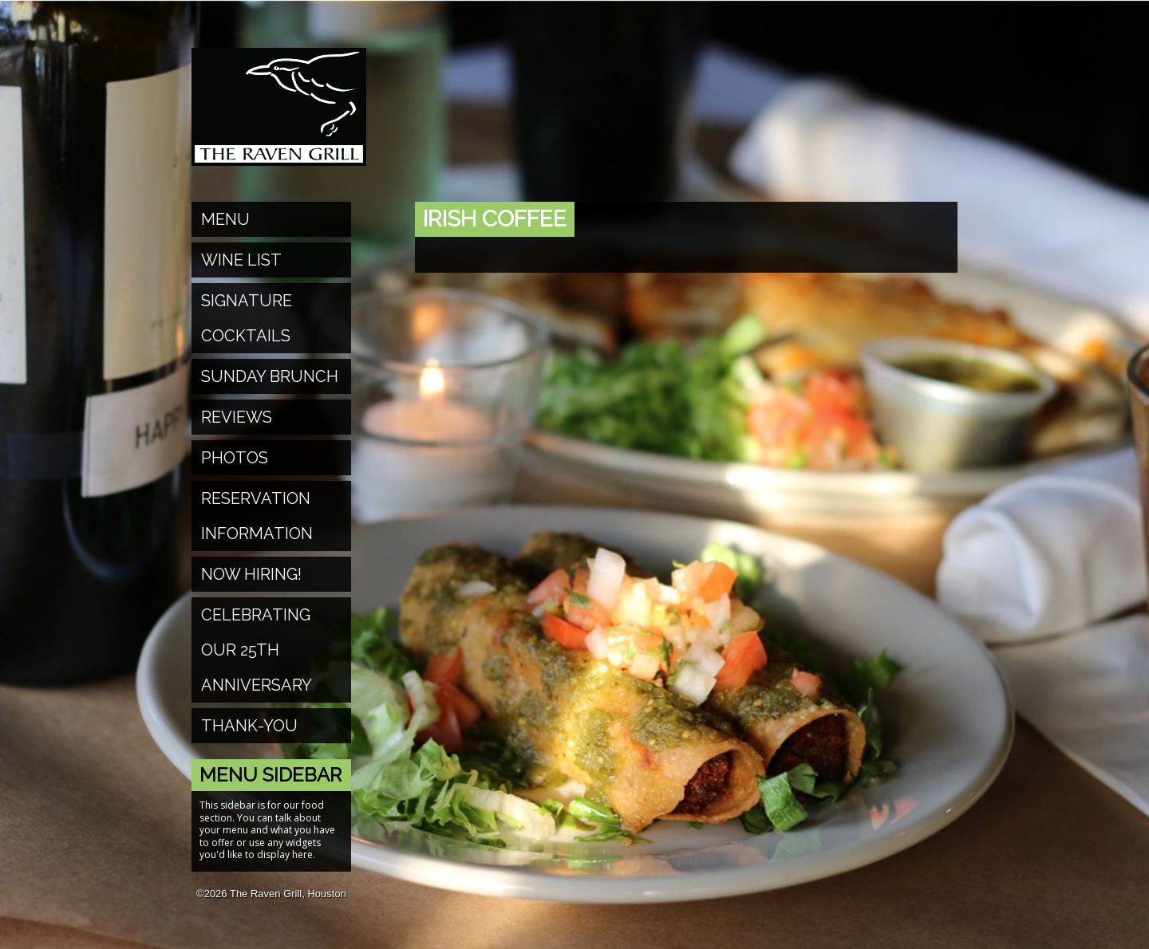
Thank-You (249, 725)
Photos (234, 457)
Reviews (236, 417)
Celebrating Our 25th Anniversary (256, 650)
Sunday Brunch (269, 376)
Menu (225, 219)
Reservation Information (257, 516)
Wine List (241, 260)
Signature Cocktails (246, 318)
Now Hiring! (251, 574)
